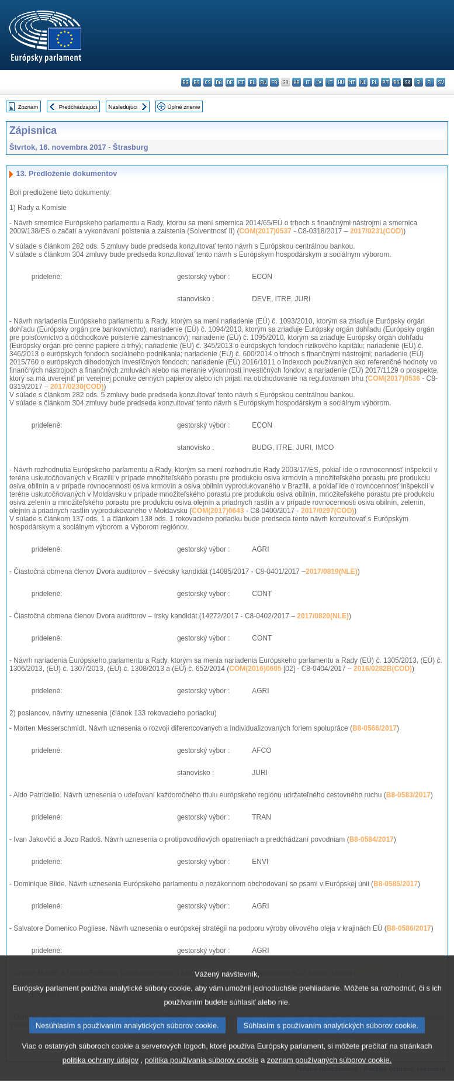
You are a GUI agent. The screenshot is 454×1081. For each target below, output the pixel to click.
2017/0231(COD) (376, 231)
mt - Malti (352, 82)
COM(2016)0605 (255, 669)
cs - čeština (207, 82)
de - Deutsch (230, 82)
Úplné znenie (184, 107)
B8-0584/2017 (371, 839)
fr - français (274, 82)
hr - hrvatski (296, 82)
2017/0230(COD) (76, 387)
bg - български (185, 82)
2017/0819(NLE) (332, 571)
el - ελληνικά (252, 82)
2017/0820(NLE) (323, 616)
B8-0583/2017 (408, 795)
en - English (263, 82)
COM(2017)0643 (218, 511)
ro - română (396, 82)
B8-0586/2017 (409, 928)
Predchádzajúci (78, 107)
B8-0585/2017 (395, 884)
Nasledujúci (123, 107)
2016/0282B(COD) (383, 669)
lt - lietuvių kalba (329, 82)
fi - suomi (429, 82)
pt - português (385, 82)
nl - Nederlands (363, 82)
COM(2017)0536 (394, 378)
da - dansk (218, 82)
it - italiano (307, 82)
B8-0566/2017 (374, 728)
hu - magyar (341, 82)
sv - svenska (440, 82)
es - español (196, 82)
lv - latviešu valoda (318, 82)
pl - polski (374, 82)
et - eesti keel (241, 82)
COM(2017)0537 (265, 231)
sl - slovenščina (418, 82)
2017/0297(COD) (327, 511)
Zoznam (28, 107)
